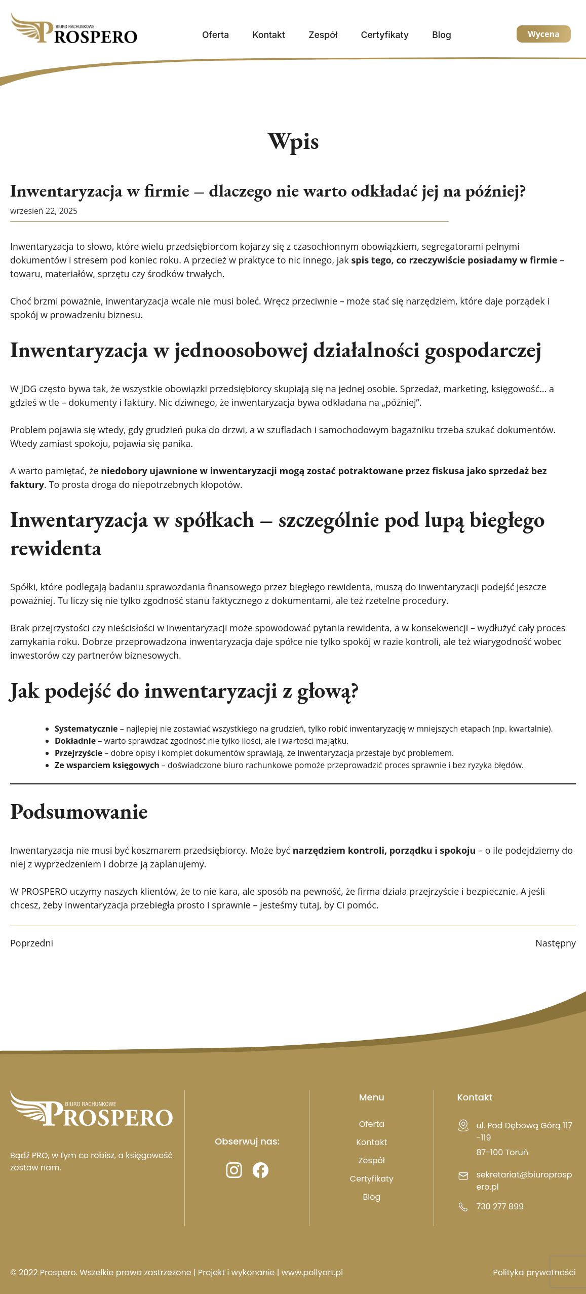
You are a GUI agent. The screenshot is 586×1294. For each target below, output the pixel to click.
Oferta (215, 34)
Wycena (543, 34)
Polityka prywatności (534, 1272)
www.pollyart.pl (312, 1272)
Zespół (322, 34)
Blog (441, 34)
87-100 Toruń (502, 1152)
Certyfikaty (385, 34)
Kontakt (268, 34)
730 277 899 (500, 1206)
